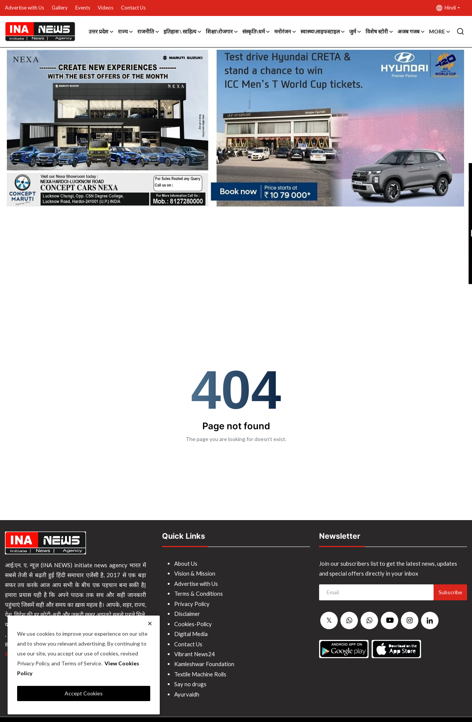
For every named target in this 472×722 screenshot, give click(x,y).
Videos (105, 8)
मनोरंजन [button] (285, 32)
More (440, 32)
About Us (185, 563)
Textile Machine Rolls (201, 672)
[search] (460, 31)
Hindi (446, 8)
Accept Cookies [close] (84, 693)
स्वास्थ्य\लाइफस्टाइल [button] (322, 32)
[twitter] (329, 621)
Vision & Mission (195, 573)
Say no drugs (190, 682)
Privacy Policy (192, 603)
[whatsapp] (349, 621)
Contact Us (133, 8)
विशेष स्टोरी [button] (380, 32)
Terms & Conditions (198, 593)
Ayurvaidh (187, 692)
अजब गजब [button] (411, 32)
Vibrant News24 (194, 652)
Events (82, 8)
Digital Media (191, 632)
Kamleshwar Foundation (204, 662)
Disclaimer (187, 612)
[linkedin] (430, 620)
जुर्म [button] (355, 32)
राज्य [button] (125, 32)
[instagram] (409, 620)
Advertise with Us (24, 8)
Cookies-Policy (193, 622)
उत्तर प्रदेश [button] (101, 32)
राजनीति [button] (148, 32)
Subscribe (450, 592)
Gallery (60, 8)
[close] (150, 623)
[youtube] (389, 620)
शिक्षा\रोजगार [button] (222, 32)
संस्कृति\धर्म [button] (256, 32)
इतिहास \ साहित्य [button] (183, 32)
